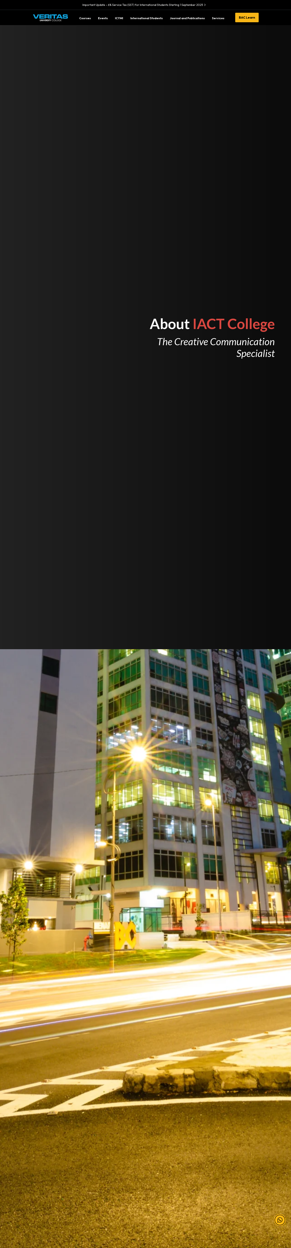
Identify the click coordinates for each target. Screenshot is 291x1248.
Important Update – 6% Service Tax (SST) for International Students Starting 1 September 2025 (144, 5)
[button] (280, 1220)
